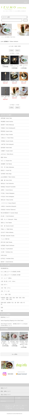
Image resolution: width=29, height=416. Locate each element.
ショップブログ (15, 408)
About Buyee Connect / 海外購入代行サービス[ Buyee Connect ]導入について (14, 324)
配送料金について (5, 317)
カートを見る (17, 397)
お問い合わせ (3, 401)
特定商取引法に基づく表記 (10, 406)
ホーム (3, 405)
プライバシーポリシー (20, 406)
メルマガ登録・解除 (8, 408)
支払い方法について (9, 405)
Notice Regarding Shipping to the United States (12, 320)
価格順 (15, 46)
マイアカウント (4, 397)
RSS (20, 408)
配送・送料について (17, 405)
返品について (24, 405)
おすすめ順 (11, 46)
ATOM (23, 408)
